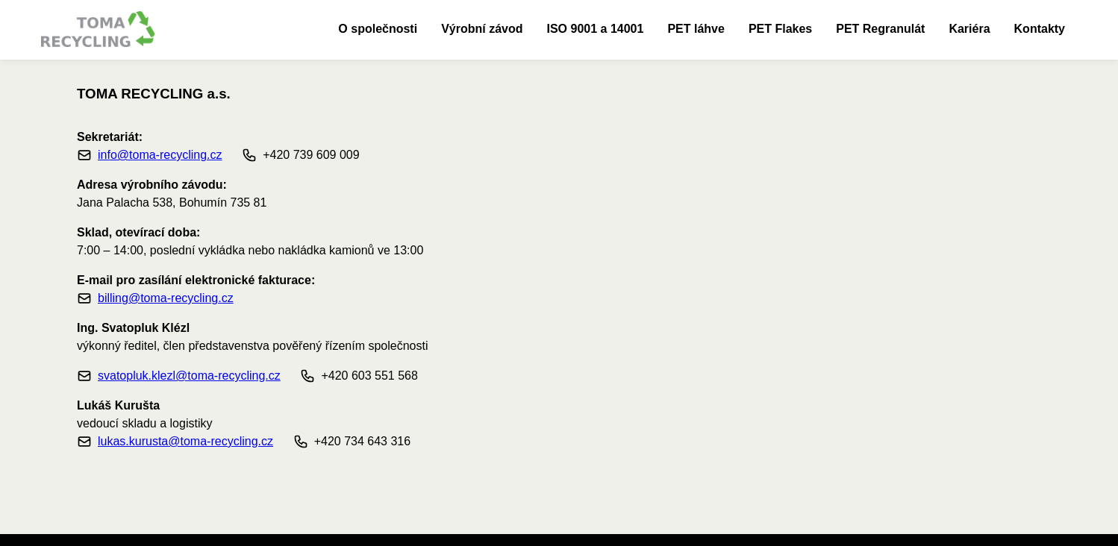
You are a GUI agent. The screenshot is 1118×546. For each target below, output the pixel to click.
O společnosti (377, 28)
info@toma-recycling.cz (160, 154)
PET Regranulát (880, 28)
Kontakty (1039, 28)
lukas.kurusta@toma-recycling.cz (185, 441)
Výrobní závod (481, 28)
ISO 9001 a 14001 (595, 28)
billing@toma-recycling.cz (166, 298)
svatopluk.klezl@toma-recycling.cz (189, 375)
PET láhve (695, 28)
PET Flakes (780, 28)
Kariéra (969, 28)
